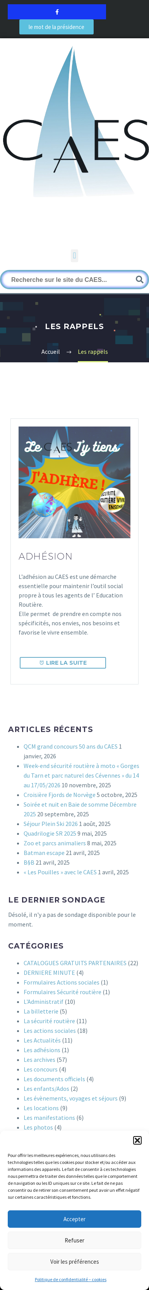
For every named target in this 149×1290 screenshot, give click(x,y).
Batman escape (44, 853)
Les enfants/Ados (46, 1088)
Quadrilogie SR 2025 (50, 833)
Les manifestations (49, 1117)
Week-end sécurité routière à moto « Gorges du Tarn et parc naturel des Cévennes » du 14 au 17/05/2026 (81, 775)
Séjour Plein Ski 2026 (51, 824)
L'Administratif (43, 1001)
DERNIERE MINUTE (49, 972)
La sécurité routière (49, 1021)
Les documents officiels (54, 1079)
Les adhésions (42, 1050)
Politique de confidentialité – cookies (70, 1279)
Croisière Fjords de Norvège (60, 795)
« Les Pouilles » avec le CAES (60, 872)
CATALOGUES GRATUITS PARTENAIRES (75, 963)
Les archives (39, 1059)
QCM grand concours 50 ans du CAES (71, 746)
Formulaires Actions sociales (61, 982)
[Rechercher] (74, 279)
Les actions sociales (50, 1030)
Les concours (41, 1069)
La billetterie (41, 1011)
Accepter (74, 1219)
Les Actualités (42, 1040)
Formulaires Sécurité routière (62, 992)
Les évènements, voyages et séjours (71, 1098)
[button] (137, 1140)
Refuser (74, 1240)
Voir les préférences (74, 1261)
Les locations (41, 1108)
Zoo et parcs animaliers (55, 843)
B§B (29, 862)
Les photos (38, 1127)
